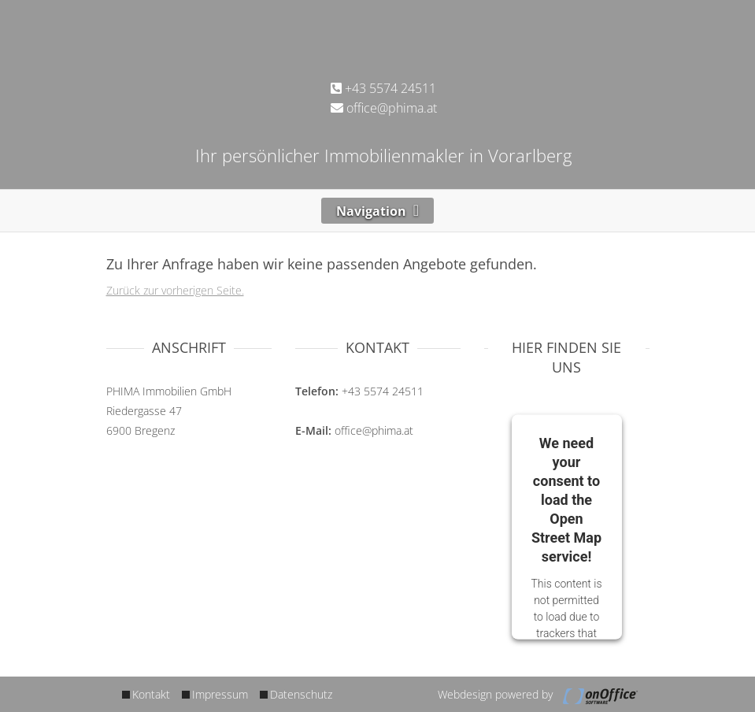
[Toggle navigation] (378, 211)
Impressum (220, 694)
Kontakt (151, 694)
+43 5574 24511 (383, 88)
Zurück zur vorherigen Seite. (175, 290)
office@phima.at (384, 108)
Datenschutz (301, 694)
